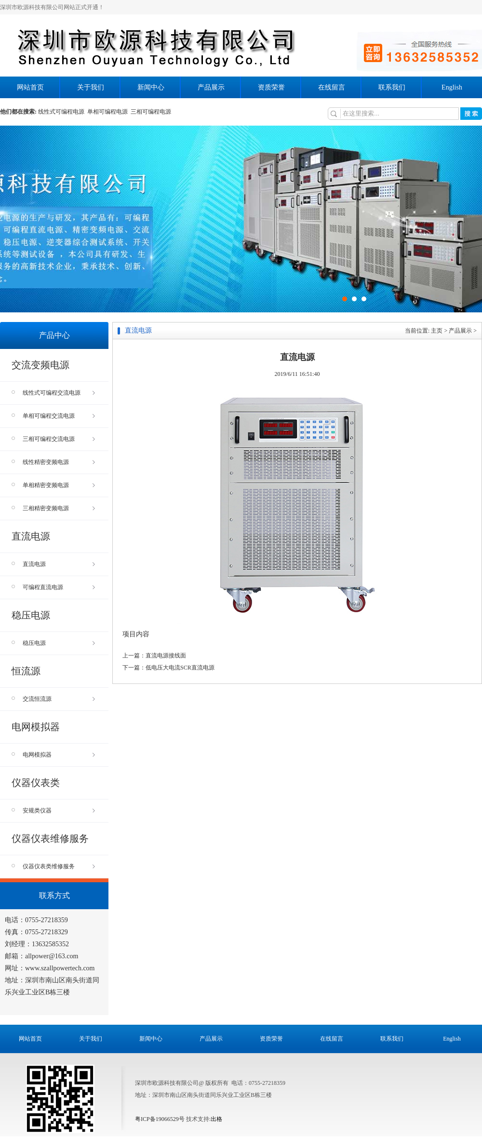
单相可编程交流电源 (59, 415)
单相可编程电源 (109, 111)
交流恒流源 (59, 698)
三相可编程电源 (152, 111)
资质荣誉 (271, 87)
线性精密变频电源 (59, 462)
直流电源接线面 (166, 655)
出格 (216, 1119)
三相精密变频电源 (59, 508)
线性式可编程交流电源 (59, 392)
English (452, 87)
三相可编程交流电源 (59, 439)
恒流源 (26, 671)
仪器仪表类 (36, 782)
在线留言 (331, 87)
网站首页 (30, 87)
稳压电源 (31, 615)
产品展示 (211, 87)
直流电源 (31, 536)
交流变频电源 (40, 365)
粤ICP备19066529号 (160, 1119)
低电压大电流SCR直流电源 (180, 667)
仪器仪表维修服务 (50, 838)
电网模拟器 (36, 726)
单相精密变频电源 (59, 485)
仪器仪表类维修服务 (59, 866)
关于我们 (90, 87)
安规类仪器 (59, 810)
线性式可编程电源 (62, 111)
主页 (436, 330)
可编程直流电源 (59, 587)
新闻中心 (150, 87)
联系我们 (391, 87)
